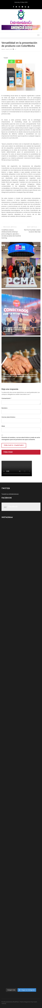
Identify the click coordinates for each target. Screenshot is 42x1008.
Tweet (6, 58)
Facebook (13, 507)
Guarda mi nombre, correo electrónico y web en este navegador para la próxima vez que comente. (21, 438)
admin (3, 49)
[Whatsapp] (11, 60)
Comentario (6, 398)
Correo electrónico (8, 417)
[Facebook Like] (2, 58)
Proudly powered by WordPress (10, 1002)
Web (3, 426)
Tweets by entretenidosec (10, 494)
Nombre (4, 408)
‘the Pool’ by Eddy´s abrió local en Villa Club (32, 231)
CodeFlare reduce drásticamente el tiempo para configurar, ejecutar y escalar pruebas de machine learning (11, 234)
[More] (18, 60)
